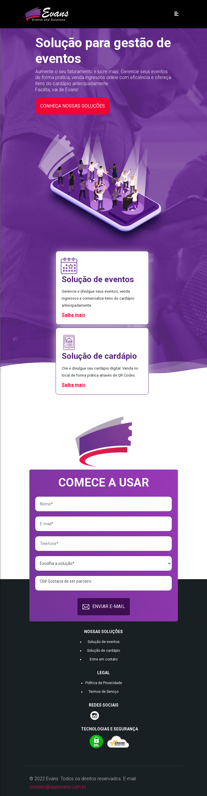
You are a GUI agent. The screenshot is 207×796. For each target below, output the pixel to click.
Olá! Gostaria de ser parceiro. (103, 583)
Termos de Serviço (103, 692)
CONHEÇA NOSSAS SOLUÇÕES (72, 106)
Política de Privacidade (103, 683)
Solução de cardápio (103, 651)
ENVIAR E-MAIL (103, 606)
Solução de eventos (104, 642)
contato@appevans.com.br (57, 787)
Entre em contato (104, 659)
